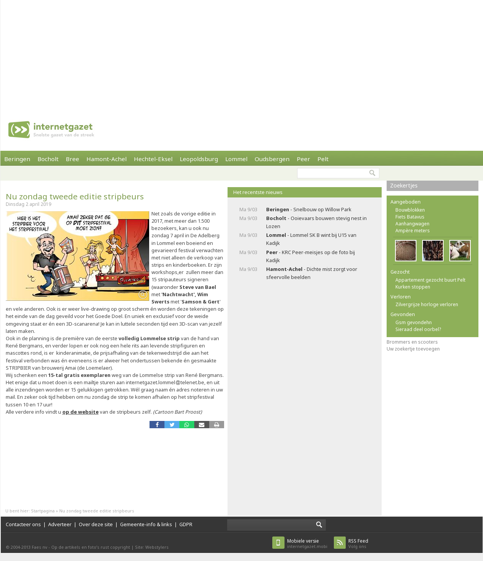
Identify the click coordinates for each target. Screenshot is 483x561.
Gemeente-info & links (146, 524)
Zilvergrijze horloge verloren (426, 304)
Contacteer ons (23, 524)
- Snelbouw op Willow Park (308, 209)
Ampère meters (412, 230)
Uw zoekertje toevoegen (413, 349)
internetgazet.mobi (307, 543)
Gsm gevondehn (413, 322)
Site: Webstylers (152, 547)
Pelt (323, 159)
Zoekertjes (404, 185)
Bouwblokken (410, 210)
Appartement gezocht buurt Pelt (430, 280)
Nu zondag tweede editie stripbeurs (75, 196)
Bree (72, 159)
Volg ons (358, 543)
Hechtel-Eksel (153, 159)
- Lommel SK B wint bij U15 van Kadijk (311, 239)
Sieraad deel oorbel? (418, 329)
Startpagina (43, 511)
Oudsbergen (272, 159)
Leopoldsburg (199, 159)
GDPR (185, 524)
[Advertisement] (224, 53)
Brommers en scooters (412, 342)
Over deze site (96, 524)
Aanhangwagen (412, 223)
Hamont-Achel (106, 159)
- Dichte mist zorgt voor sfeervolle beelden (311, 273)
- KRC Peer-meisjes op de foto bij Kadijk (310, 256)
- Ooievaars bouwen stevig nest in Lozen (316, 222)
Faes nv (39, 547)
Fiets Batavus (409, 217)
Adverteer (60, 524)
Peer (303, 159)
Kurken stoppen (412, 287)
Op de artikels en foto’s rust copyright (90, 547)
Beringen (17, 159)
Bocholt (48, 159)
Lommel (236, 159)
